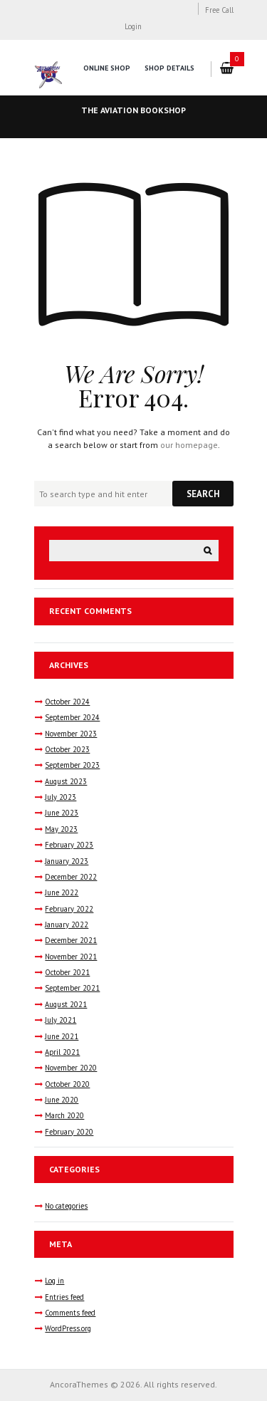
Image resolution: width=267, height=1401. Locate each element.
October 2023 (67, 749)
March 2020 (64, 1115)
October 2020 (67, 1084)
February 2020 (69, 1132)
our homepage (189, 444)
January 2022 (66, 924)
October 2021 (67, 972)
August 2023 (66, 781)
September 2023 (72, 765)
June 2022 (61, 892)
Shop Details (169, 68)
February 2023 (69, 845)
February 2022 (69, 909)
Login (133, 26)
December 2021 (71, 940)
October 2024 (67, 702)
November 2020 (71, 1068)
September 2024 (72, 717)
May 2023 (61, 829)
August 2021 (66, 1004)
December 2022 (71, 877)
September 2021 (72, 988)
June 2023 (61, 813)
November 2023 (71, 734)
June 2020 (61, 1100)
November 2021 (71, 957)
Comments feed (70, 1313)
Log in (54, 1281)
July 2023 (60, 797)
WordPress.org (68, 1328)
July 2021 (60, 1020)
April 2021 (62, 1052)
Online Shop (106, 68)
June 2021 (61, 1036)
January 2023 (66, 861)
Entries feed (64, 1297)
